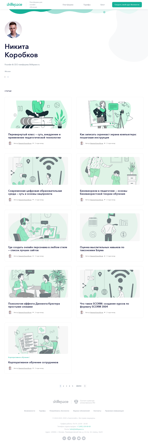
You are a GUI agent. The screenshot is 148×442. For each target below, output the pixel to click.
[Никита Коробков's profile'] (10, 143)
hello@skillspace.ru (77, 429)
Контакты (97, 411)
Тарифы (42, 411)
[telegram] (69, 438)
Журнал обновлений (81, 411)
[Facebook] (8, 77)
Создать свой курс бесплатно (127, 5)
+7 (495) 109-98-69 (84, 426)
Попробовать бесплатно (59, 411)
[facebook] (74, 438)
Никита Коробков (24, 143)
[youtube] (79, 438)
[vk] (64, 438)
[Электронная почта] (84, 438)
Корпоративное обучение (19, 357)
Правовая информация (114, 411)
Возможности (29, 411)
